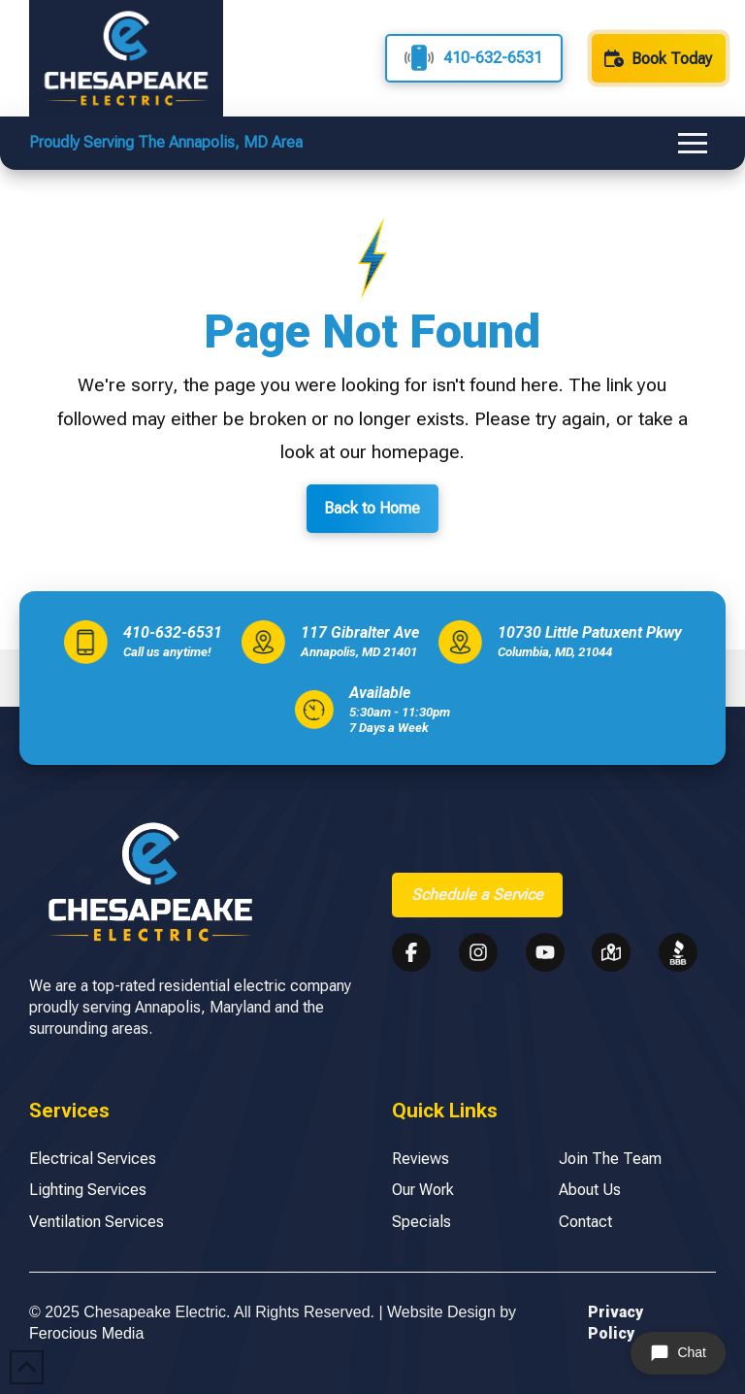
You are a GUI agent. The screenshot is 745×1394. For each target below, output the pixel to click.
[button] (692, 143)
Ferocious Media (86, 1333)
